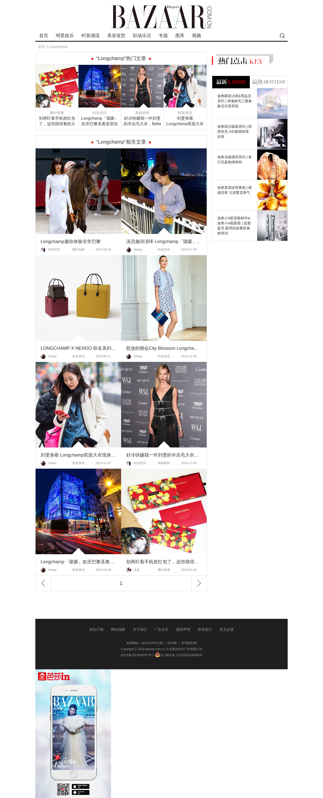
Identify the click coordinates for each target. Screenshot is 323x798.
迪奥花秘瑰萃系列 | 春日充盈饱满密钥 (234, 159)
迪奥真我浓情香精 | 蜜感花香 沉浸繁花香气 (234, 190)
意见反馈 (227, 629)
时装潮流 (91, 35)
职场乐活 (142, 35)
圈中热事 (57, 113)
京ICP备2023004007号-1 (137, 655)
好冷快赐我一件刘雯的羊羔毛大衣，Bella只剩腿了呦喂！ (142, 121)
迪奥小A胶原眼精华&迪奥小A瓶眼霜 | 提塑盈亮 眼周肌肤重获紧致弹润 (234, 225)
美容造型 (116, 35)
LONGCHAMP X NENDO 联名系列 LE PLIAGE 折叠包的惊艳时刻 (78, 348)
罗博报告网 (189, 643)
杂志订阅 (96, 629)
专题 (163, 35)
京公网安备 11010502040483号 (179, 655)
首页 (43, 35)
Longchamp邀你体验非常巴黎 (71, 241)
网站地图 (118, 629)
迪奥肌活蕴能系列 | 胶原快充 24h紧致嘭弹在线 (234, 131)
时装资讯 (100, 113)
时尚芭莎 (50, 249)
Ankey (134, 249)
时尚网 (172, 643)
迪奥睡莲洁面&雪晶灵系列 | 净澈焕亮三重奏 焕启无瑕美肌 (234, 101)
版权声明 (183, 629)
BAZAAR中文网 (152, 643)
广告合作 (161, 629)
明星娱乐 (65, 35)
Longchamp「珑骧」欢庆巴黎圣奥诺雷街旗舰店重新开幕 (99, 121)
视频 (196, 35)
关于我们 (140, 629)
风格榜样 (142, 113)
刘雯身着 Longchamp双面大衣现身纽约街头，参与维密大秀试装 (185, 121)
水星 (133, 570)
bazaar (161, 17)
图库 (179, 35)
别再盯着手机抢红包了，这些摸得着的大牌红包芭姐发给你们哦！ (57, 121)
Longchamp (58, 47)
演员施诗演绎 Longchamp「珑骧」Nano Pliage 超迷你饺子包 (164, 241)
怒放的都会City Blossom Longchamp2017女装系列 (164, 348)
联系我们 (205, 629)
